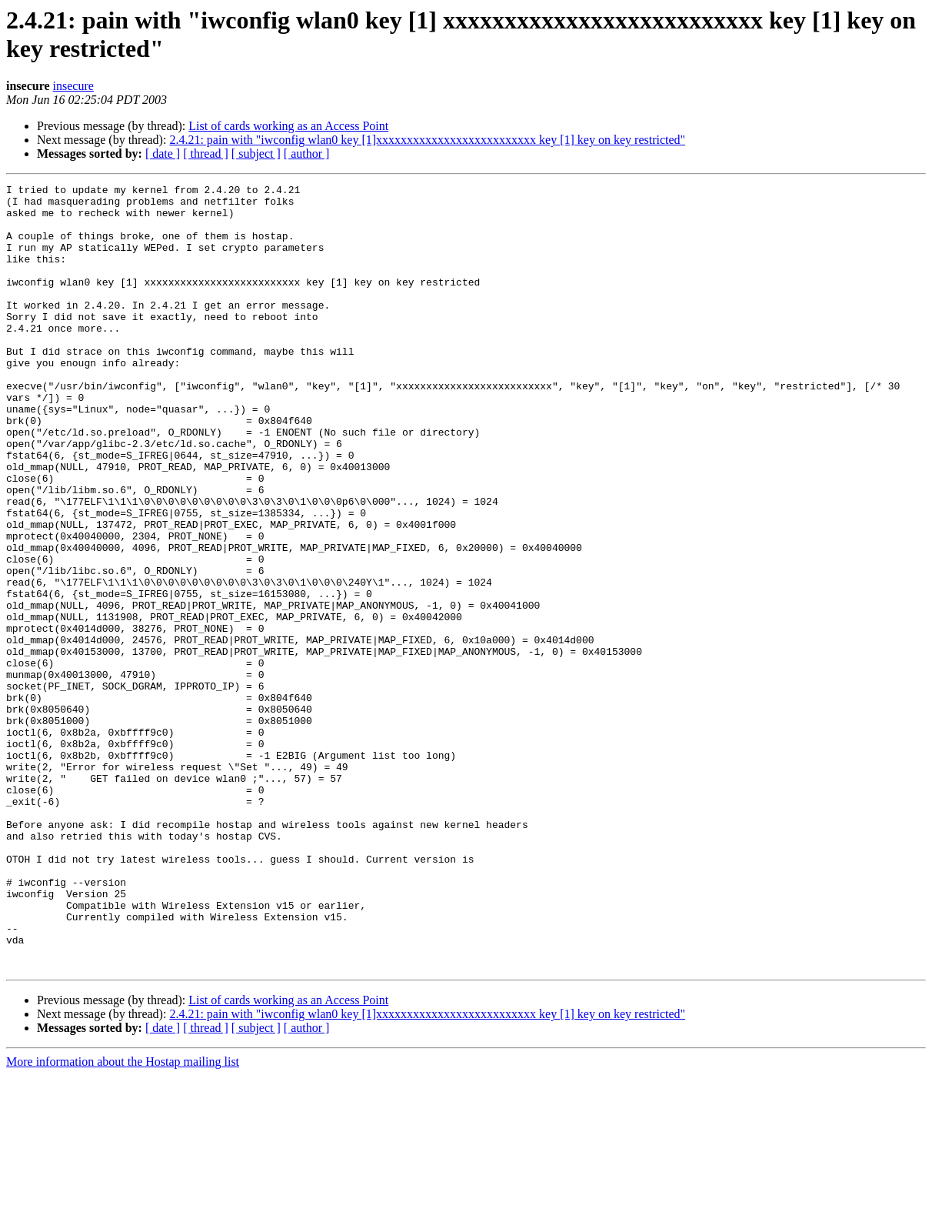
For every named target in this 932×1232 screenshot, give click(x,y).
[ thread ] (205, 153)
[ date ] (162, 153)
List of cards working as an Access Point (288, 125)
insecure (73, 85)
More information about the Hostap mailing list (122, 1218)
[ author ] (307, 153)
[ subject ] (256, 153)
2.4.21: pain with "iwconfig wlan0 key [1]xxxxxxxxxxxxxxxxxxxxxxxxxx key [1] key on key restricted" (427, 139)
